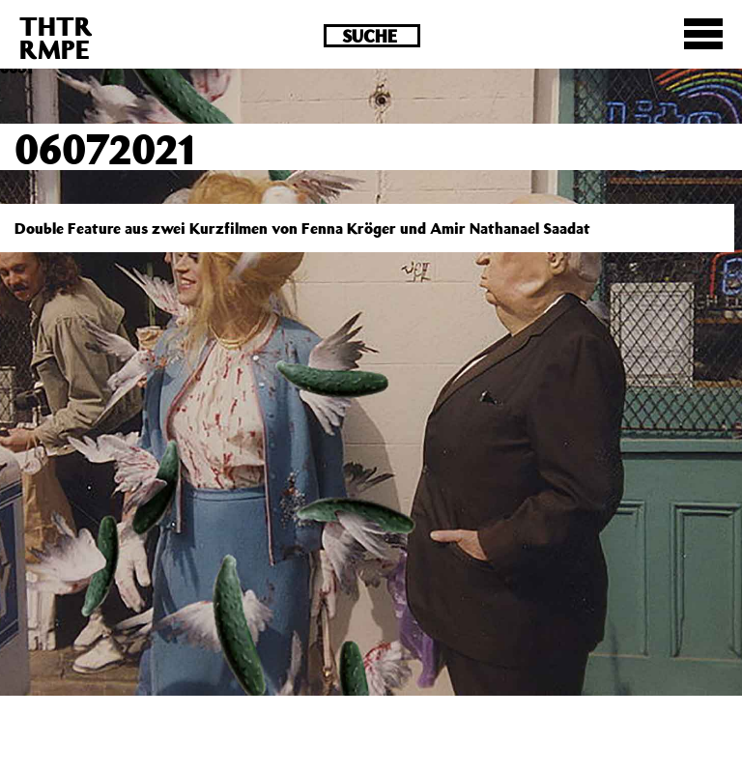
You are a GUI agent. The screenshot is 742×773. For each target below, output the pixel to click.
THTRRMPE (56, 37)
